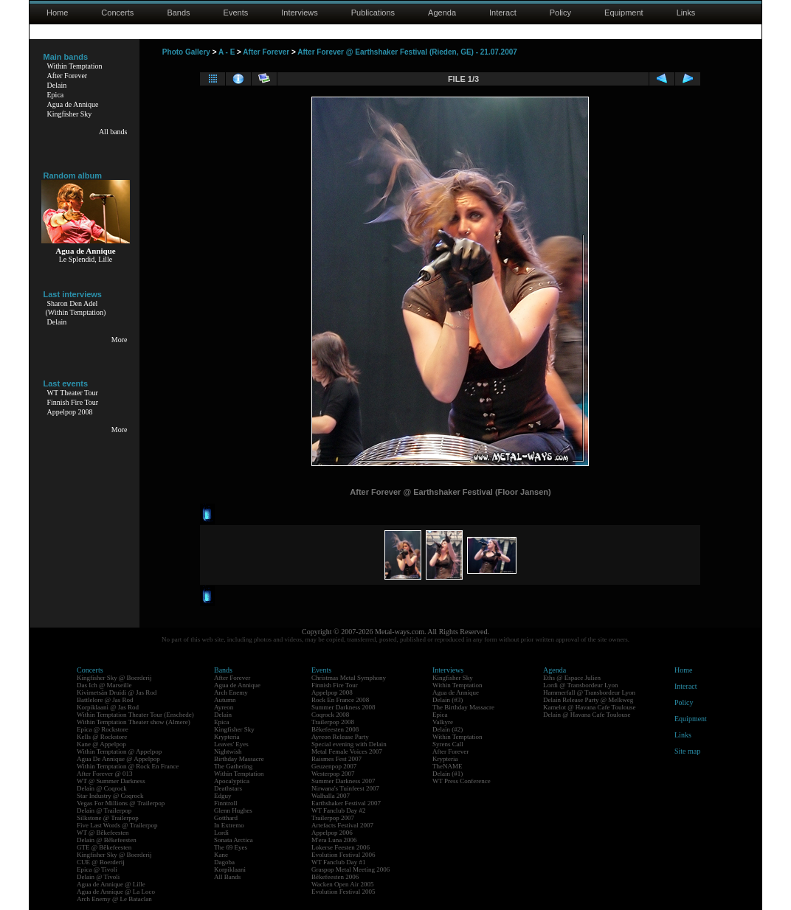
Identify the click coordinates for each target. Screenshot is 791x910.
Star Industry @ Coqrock (110, 795)
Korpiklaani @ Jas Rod (108, 707)
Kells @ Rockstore (102, 736)
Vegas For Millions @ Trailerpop (121, 803)
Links (686, 12)
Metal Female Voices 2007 (346, 751)
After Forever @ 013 (105, 773)
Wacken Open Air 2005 (342, 884)
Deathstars (228, 788)
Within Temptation (75, 66)
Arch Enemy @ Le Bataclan (114, 899)
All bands (113, 132)
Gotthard (226, 818)
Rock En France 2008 (340, 700)
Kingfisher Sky (69, 114)
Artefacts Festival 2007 (342, 825)
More (119, 340)
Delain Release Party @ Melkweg (588, 700)
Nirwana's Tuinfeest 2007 (345, 788)
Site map (687, 751)
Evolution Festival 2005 (343, 891)
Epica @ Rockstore (102, 729)
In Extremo (229, 825)
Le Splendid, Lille (86, 259)
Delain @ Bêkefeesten (107, 840)
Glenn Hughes (233, 810)
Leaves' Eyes (231, 744)
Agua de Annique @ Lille (111, 884)
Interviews (299, 12)
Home (57, 12)
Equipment (623, 12)
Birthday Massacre (239, 759)
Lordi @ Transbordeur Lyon (580, 685)
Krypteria (226, 736)
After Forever (67, 76)
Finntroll (226, 803)
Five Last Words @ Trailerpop (117, 825)
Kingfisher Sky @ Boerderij (114, 677)
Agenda (442, 12)
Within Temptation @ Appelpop (119, 751)
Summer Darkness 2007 (343, 781)
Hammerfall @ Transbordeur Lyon (589, 692)
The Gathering (233, 766)
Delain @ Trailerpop (104, 810)
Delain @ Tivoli (98, 877)
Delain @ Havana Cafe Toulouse (586, 714)
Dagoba (224, 862)
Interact (503, 12)
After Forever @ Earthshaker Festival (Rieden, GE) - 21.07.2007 (407, 52)
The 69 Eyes (230, 847)
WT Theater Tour (72, 393)
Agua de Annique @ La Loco (116, 891)
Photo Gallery (186, 52)
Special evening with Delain (349, 744)
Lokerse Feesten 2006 (340, 847)
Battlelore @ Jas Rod (105, 700)
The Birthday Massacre (463, 707)
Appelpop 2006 (332, 832)
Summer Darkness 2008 (343, 707)
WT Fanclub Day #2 (338, 810)
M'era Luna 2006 (334, 840)
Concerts (117, 12)
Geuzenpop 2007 (333, 766)
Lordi (221, 832)
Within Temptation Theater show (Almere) (133, 722)
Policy (560, 12)
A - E (226, 52)
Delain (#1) (447, 773)
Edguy (223, 795)
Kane (221, 854)
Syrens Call (447, 744)
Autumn (225, 700)
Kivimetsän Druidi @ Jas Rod (116, 692)
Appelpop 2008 (70, 412)
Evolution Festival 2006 (343, 854)
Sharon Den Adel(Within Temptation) (76, 307)
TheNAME (447, 766)
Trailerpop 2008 (332, 722)
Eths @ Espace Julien (572, 677)
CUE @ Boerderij (101, 862)
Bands (178, 12)
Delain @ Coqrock (102, 788)
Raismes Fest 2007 (336, 759)
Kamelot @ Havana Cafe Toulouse (589, 707)
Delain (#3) (447, 700)
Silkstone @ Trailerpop (108, 818)
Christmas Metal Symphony (348, 677)
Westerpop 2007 (333, 773)
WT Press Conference (461, 781)
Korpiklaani (230, 869)
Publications (373, 12)
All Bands (227, 877)
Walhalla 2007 (330, 795)
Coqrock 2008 (330, 714)
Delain (57, 85)
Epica (55, 95)
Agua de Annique (73, 104)
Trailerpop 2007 (332, 818)
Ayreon (223, 707)
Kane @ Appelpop (101, 744)
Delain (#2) (447, 729)
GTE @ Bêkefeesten (104, 847)
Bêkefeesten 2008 (335, 729)
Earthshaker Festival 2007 (346, 803)
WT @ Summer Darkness (111, 781)
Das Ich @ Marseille (104, 685)
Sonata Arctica (233, 840)
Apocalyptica (231, 781)
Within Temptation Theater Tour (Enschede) (135, 714)
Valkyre (442, 722)
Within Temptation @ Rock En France (128, 766)
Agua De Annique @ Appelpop (118, 759)
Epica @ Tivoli (97, 869)
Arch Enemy (231, 692)
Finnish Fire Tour (73, 402)
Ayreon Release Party (340, 736)
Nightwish (228, 751)
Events (236, 12)
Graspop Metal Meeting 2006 (350, 869)
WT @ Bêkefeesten (103, 832)
